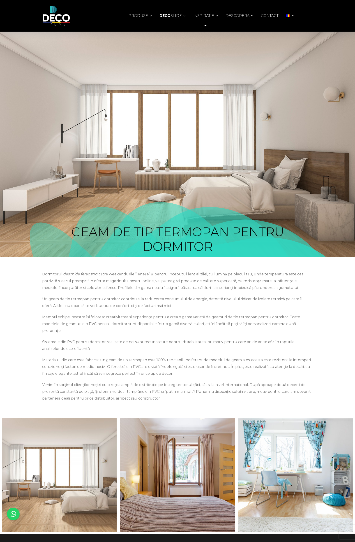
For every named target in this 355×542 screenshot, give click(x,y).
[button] (13, 514)
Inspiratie (203, 16)
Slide (170, 15)
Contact (270, 16)
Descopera (237, 16)
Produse (138, 16)
